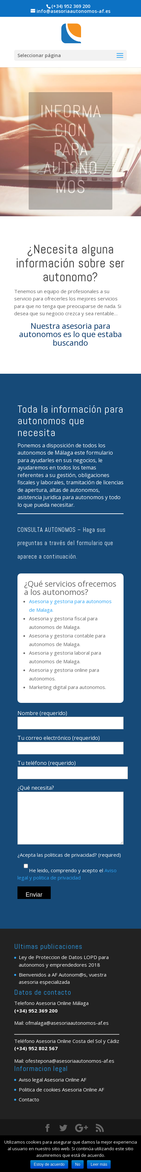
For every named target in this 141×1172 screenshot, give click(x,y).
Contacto (29, 1109)
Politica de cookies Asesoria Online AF (61, 1099)
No (77, 1164)
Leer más (99, 1164)
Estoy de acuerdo (49, 1164)
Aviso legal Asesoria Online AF (52, 1089)
